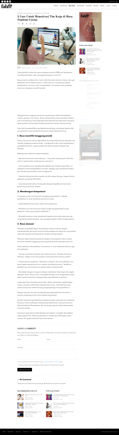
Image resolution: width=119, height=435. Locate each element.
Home (3, 431)
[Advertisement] (46, 102)
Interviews (80, 6)
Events (114, 6)
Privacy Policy (46, 361)
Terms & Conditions (32, 335)
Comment (20, 347)
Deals (108, 6)
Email (48, 339)
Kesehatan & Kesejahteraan (25, 13)
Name (19, 339)
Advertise (112, 1)
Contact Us (26, 431)
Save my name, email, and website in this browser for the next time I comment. (41, 365)
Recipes (95, 6)
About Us (18, 431)
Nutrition (63, 6)
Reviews (89, 6)
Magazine (10, 431)
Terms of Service (55, 361)
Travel (102, 6)
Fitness (56, 6)
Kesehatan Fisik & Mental (42, 13)
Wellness (72, 6)
